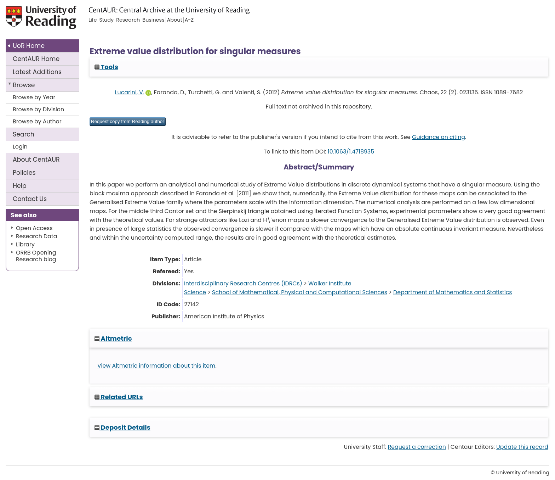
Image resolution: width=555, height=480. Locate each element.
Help (20, 186)
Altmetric (113, 338)
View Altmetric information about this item (156, 366)
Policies (24, 172)
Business (153, 20)
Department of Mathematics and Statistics (452, 292)
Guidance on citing (438, 137)
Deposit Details (122, 427)
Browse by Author (37, 121)
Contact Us (30, 199)
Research (128, 20)
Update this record (522, 447)
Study (106, 20)
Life (92, 20)
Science (195, 292)
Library (25, 244)
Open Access (34, 228)
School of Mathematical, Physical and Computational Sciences (299, 292)
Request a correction (417, 447)
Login (20, 147)
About (36, 159)
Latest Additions (37, 72)
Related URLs (119, 396)
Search (23, 134)
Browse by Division (38, 109)
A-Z (189, 20)
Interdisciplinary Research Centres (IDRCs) (243, 283)
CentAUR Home (36, 59)
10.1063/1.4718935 (351, 151)
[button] (128, 121)
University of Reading (61, 20)
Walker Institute (329, 283)
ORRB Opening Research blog (36, 256)
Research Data (36, 236)
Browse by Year (34, 97)
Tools (106, 66)
